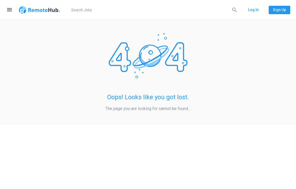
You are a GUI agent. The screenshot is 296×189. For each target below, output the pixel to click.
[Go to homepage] (39, 10)
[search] (153, 10)
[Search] (234, 9)
